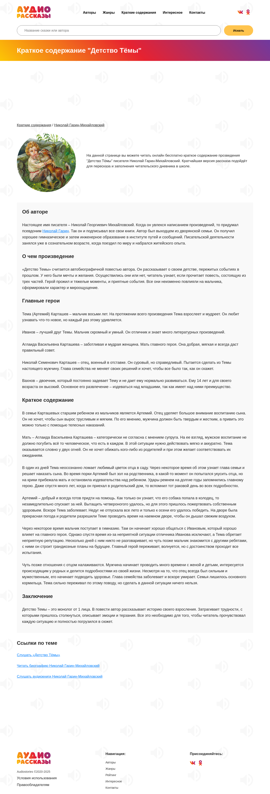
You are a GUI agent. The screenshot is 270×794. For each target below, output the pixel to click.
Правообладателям (33, 785)
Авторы (89, 12)
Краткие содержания (139, 12)
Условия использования (37, 778)
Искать (238, 30)
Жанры (109, 12)
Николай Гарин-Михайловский (79, 125)
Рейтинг (110, 775)
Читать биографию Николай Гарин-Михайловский (58, 666)
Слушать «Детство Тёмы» (38, 655)
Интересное (173, 12)
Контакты (197, 12)
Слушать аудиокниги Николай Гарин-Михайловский (60, 676)
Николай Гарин (55, 231)
